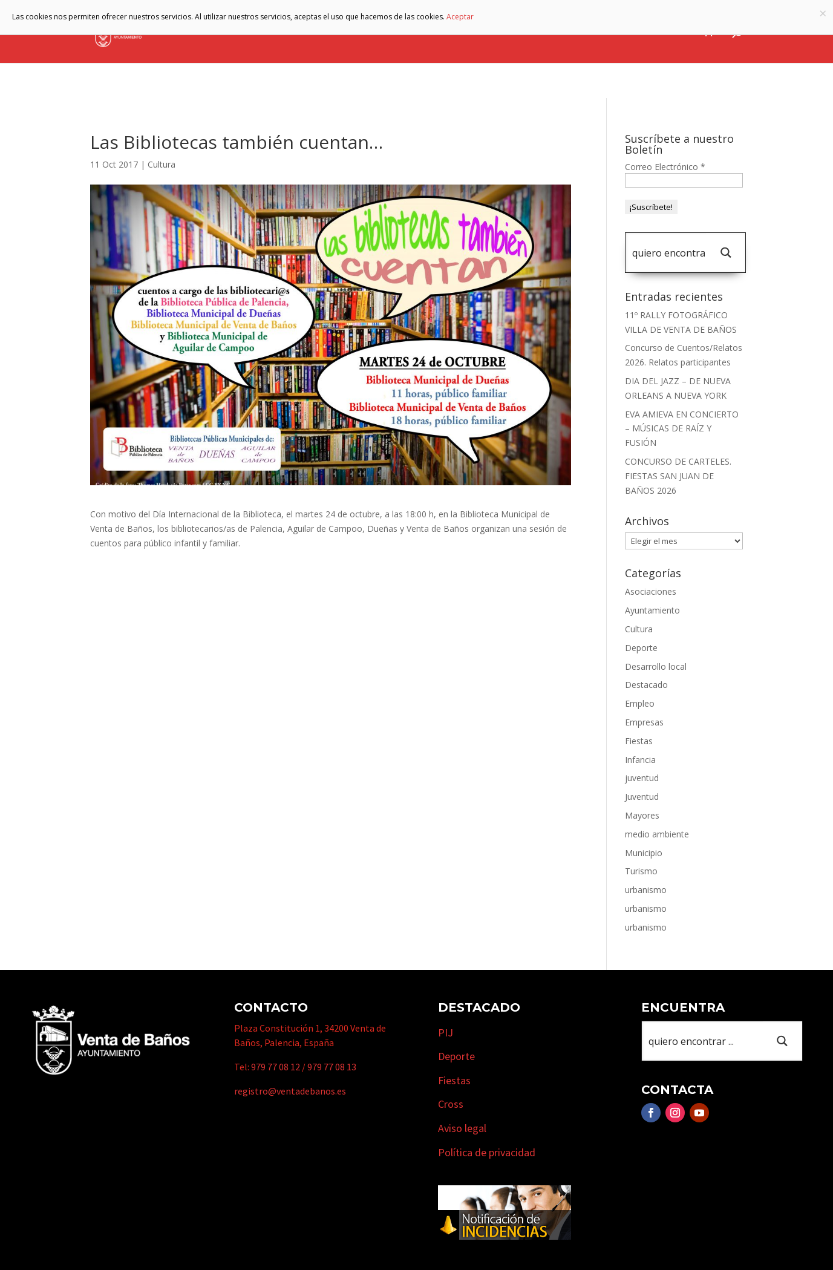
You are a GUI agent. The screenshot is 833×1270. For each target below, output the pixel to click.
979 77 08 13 (331, 1067)
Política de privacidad (486, 1152)
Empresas (544, 32)
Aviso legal (462, 1128)
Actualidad (664, 32)
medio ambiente (657, 834)
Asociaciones (650, 591)
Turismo (477, 32)
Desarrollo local (656, 666)
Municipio (410, 32)
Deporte (641, 647)
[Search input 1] (668, 252)
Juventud (642, 796)
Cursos (607, 32)
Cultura (161, 164)
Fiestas (639, 741)
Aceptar (460, 16)
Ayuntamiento (327, 32)
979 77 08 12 (275, 1067)
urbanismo (646, 889)
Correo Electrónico (665, 166)
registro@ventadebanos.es (290, 1091)
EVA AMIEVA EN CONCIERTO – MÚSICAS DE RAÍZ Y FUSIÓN (682, 428)
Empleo (640, 703)
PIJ (445, 1032)
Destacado (646, 684)
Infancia (640, 759)
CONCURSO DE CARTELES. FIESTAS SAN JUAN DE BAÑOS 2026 (678, 476)
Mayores (642, 815)
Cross (450, 1104)
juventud (642, 778)
